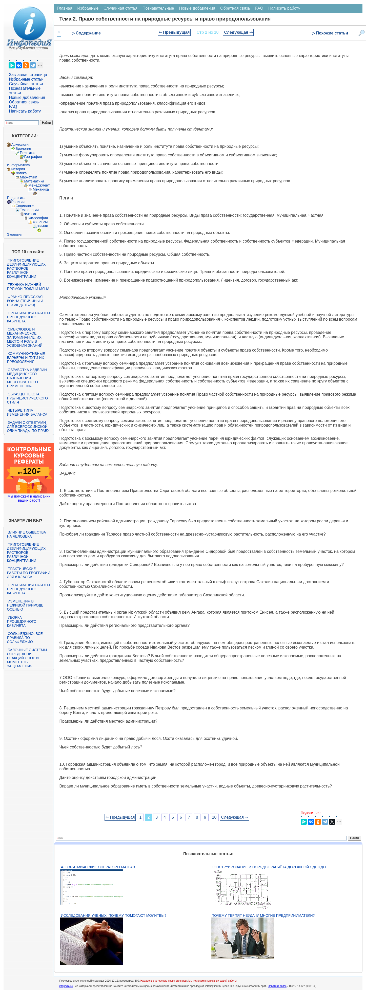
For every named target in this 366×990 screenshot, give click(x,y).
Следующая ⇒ (238, 32)
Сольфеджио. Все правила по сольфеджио (25, 638)
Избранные (87, 8)
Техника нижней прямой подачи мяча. (28, 287)
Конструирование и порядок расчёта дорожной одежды (269, 867)
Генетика (27, 153)
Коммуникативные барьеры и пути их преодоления (26, 358)
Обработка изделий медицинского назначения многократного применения (27, 378)
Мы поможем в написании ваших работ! (29, 498)
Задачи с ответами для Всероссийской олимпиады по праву (28, 426)
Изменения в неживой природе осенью (25, 605)
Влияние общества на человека (26, 534)
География (33, 157)
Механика (41, 189)
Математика (34, 181)
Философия (38, 218)
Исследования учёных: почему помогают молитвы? (113, 915)
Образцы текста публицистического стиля (27, 398)
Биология (23, 148)
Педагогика (16, 198)
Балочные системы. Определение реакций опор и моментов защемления (27, 658)
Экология (14, 234)
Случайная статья (26, 84)
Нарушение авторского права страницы (163, 980)
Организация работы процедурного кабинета (28, 317)
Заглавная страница (28, 74)
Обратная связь (24, 102)
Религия (18, 202)
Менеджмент (39, 185)
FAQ (13, 106)
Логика (21, 173)
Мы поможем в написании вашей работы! (212, 980)
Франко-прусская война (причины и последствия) (25, 301)
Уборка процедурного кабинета (21, 621)
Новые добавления (27, 97)
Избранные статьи (26, 79)
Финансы (40, 222)
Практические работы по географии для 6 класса (28, 573)
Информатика (18, 165)
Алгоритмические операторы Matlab (98, 867)
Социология (25, 206)
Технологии (29, 210)
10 (214, 817)
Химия (42, 226)
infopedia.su (66, 986)
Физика (30, 214)
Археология (20, 144)
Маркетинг (28, 177)
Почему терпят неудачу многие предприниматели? (263, 915)
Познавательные (158, 8)
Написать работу (25, 111)
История (18, 169)
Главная (64, 8)
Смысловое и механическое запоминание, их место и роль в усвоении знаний (24, 337)
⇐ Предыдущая (174, 32)
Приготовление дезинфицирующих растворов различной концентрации (26, 268)
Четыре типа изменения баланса (27, 412)
